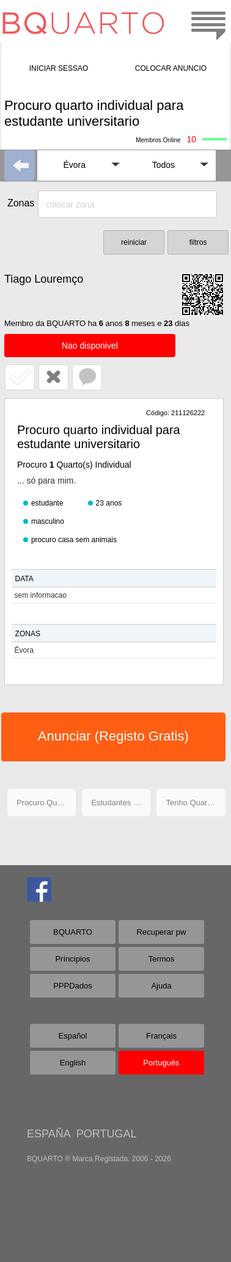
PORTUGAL (106, 1134)
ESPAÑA (48, 1134)
